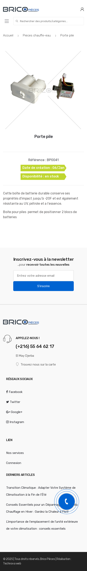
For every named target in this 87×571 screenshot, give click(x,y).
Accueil (8, 35)
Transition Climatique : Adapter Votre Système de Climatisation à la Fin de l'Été (41, 491)
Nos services (15, 453)
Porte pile (43, 136)
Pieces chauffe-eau (37, 35)
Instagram (15, 422)
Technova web (12, 563)
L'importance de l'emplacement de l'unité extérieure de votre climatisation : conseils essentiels (42, 525)
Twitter (13, 402)
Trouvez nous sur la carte (36, 364)
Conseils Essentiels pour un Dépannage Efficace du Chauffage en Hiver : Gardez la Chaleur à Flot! (42, 508)
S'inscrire (43, 286)
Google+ (14, 412)
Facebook (14, 392)
